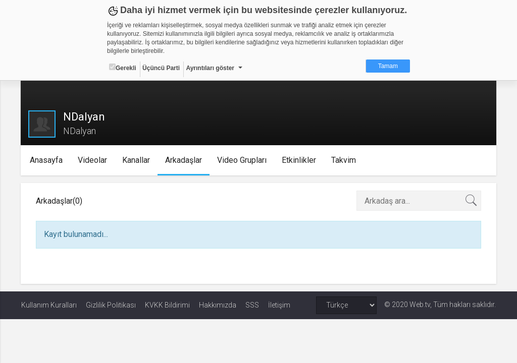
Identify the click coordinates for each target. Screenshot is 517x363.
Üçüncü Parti (161, 68)
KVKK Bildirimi (167, 305)
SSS (252, 305)
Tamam (388, 66)
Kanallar (136, 160)
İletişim (279, 305)
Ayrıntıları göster (210, 68)
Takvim (344, 160)
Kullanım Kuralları (49, 305)
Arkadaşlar (184, 160)
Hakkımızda (217, 305)
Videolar (93, 160)
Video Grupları (242, 160)
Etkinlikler (299, 160)
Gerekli (122, 68)
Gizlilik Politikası (111, 305)
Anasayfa (46, 160)
